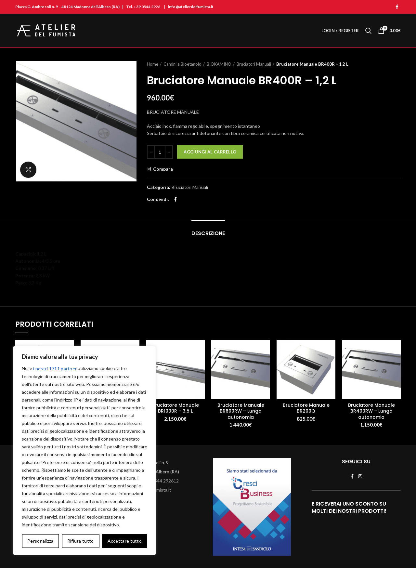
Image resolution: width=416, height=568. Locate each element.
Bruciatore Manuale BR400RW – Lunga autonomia (371, 411)
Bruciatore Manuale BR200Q (306, 408)
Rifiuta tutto (80, 541)
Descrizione (208, 233)
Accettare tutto (125, 541)
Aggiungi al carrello (210, 151)
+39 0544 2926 (147, 6)
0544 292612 (165, 480)
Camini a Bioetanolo (182, 64)
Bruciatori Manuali (254, 64)
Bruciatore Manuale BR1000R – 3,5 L (175, 408)
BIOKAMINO (219, 64)
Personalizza (40, 541)
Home (152, 64)
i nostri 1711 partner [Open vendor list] (55, 368)
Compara (163, 169)
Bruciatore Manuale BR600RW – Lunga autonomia (240, 411)
